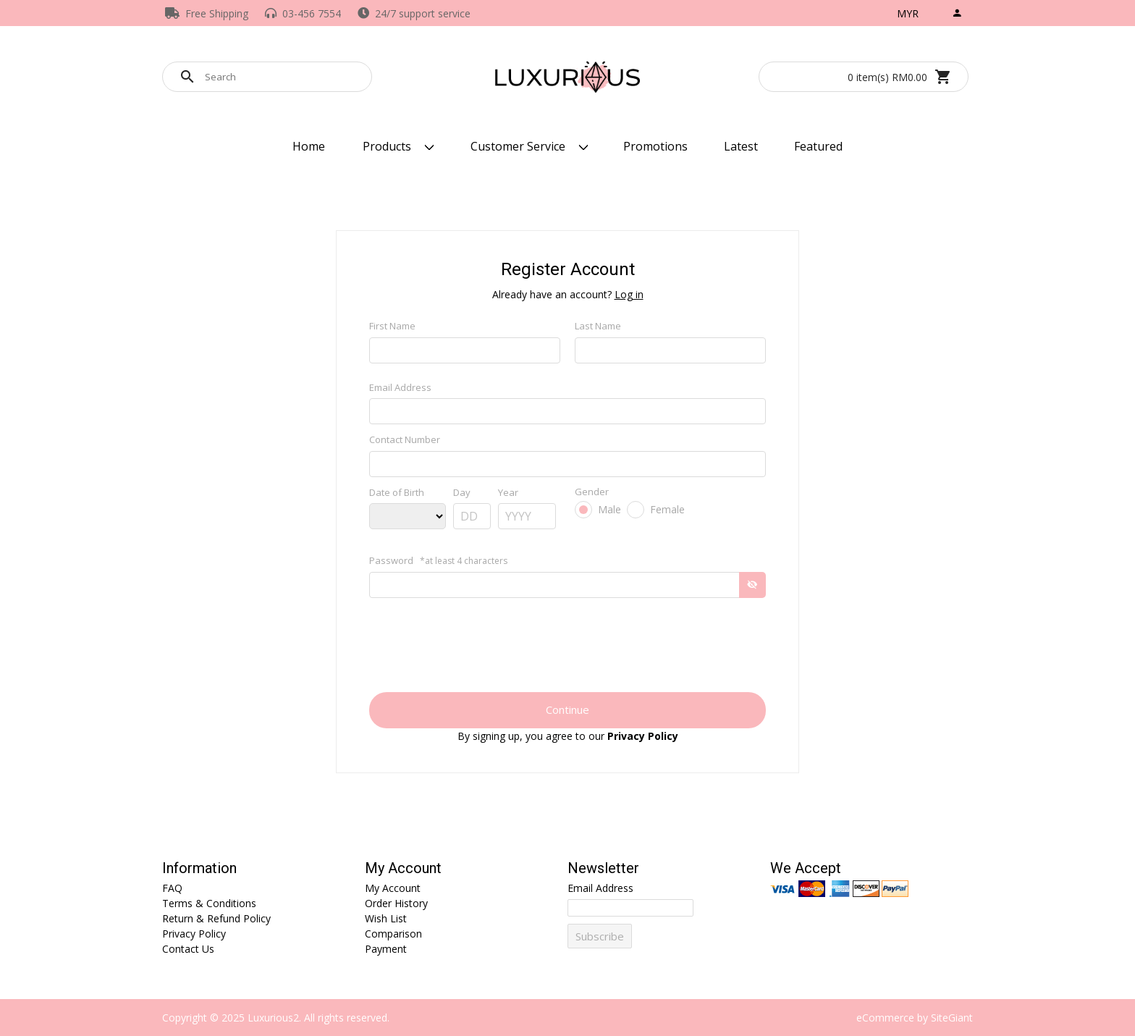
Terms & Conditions (209, 903)
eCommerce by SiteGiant (914, 1017)
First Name (392, 325)
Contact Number (404, 439)
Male (609, 509)
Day (462, 492)
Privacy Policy (194, 933)
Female (667, 509)
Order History (396, 903)
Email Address (400, 387)
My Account (403, 868)
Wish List (386, 918)
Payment (386, 949)
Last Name (598, 325)
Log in (629, 294)
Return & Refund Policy (216, 918)
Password (438, 560)
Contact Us (188, 949)
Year (508, 492)
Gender (592, 491)
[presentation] (567, 655)
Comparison (393, 933)
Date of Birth (396, 492)
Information (199, 868)
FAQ (172, 888)
